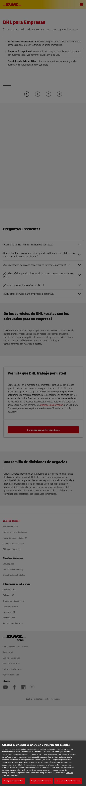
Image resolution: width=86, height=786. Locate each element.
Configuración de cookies (13, 781)
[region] (43, 763)
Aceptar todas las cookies (41, 781)
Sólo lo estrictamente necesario (68, 781)
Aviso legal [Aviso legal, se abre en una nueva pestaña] (15, 775)
